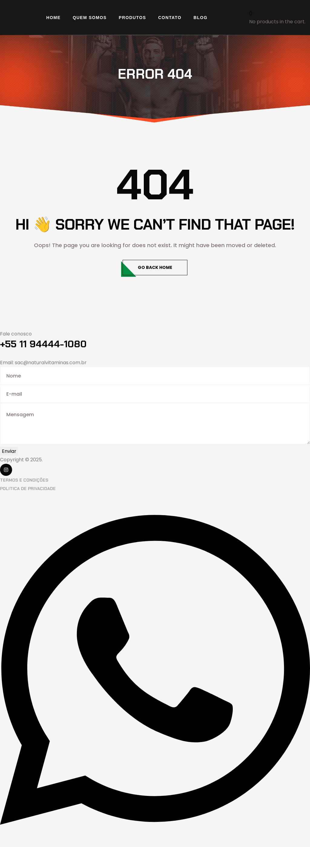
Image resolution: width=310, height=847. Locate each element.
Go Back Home (155, 267)
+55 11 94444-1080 (43, 344)
